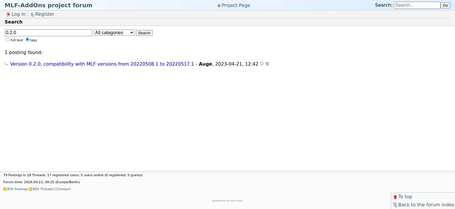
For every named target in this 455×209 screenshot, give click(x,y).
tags (33, 40)
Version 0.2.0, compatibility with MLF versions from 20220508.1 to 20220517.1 (102, 64)
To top (402, 196)
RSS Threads (43, 189)
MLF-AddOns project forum (48, 5)
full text (17, 40)
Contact (64, 189)
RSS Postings (17, 189)
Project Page (236, 5)
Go (445, 5)
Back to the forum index (423, 205)
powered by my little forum (227, 200)
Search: (384, 5)
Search (144, 33)
